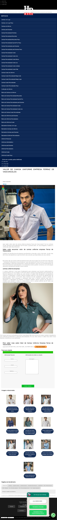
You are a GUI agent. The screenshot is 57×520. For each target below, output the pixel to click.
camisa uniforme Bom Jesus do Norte (12, 453)
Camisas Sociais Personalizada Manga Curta (11, 76)
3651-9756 (4, 1)
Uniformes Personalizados (7, 148)
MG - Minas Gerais (48, 485)
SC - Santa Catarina (35, 488)
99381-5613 (4, 4)
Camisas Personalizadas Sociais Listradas (10, 66)
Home (11, 506)
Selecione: (5, 485)
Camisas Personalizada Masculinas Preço (10, 39)
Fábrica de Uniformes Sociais (8, 122)
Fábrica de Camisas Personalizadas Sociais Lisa (12, 109)
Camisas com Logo (6, 19)
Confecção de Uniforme (7, 89)
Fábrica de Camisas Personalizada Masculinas (11, 95)
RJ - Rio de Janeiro (13, 488)
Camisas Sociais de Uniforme (8, 72)
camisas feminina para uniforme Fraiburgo (30, 476)
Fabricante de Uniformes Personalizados (10, 135)
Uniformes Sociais (5, 152)
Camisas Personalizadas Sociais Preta (9, 69)
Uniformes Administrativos (7, 142)
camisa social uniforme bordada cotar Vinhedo (47, 453)
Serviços (4, 16)
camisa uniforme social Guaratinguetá (47, 431)
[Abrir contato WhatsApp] (53, 515)
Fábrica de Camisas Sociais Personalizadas (11, 112)
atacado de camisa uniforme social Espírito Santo (12, 409)
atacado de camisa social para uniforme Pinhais (30, 454)
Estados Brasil (24, 485)
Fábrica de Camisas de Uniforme (8, 92)
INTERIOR (40, 485)
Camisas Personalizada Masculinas (9, 36)
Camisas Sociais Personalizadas (8, 82)
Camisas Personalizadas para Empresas (10, 46)
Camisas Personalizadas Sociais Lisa (9, 62)
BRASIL (10, 485)
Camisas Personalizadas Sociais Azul (9, 56)
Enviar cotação (27, 386)
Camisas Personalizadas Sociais (8, 52)
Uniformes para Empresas (7, 145)
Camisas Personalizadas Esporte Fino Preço (11, 42)
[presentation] (13, 379)
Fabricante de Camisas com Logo (9, 125)
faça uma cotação (40, 346)
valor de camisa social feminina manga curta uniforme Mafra (47, 409)
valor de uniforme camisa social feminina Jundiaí (12, 431)
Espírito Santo (16, 485)
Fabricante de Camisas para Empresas (10, 132)
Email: (9, 365)
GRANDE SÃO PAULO (32, 485)
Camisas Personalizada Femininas (9, 32)
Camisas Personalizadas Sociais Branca (10, 59)
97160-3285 (4, 2)
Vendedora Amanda (38, 507)
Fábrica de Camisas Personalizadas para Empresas (12, 102)
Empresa (22, 506)
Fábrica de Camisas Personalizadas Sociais (11, 105)
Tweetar (5, 184)
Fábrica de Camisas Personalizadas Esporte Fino (12, 99)
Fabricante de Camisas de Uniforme (9, 128)
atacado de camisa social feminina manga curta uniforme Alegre (30, 432)
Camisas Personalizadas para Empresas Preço (11, 49)
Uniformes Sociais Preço (7, 155)
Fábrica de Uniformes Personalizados (9, 119)
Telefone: (9, 371)
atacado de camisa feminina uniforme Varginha (29, 409)
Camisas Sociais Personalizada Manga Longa (11, 79)
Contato (21, 510)
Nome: (9, 359)
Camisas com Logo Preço (7, 23)
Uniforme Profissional (6, 138)
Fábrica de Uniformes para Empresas (9, 115)
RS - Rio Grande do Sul (24, 488)
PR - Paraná (5, 488)
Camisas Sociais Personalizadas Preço (10, 85)
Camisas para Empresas (6, 29)
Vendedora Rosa (38, 512)
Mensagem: (30, 366)
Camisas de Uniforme (6, 26)
